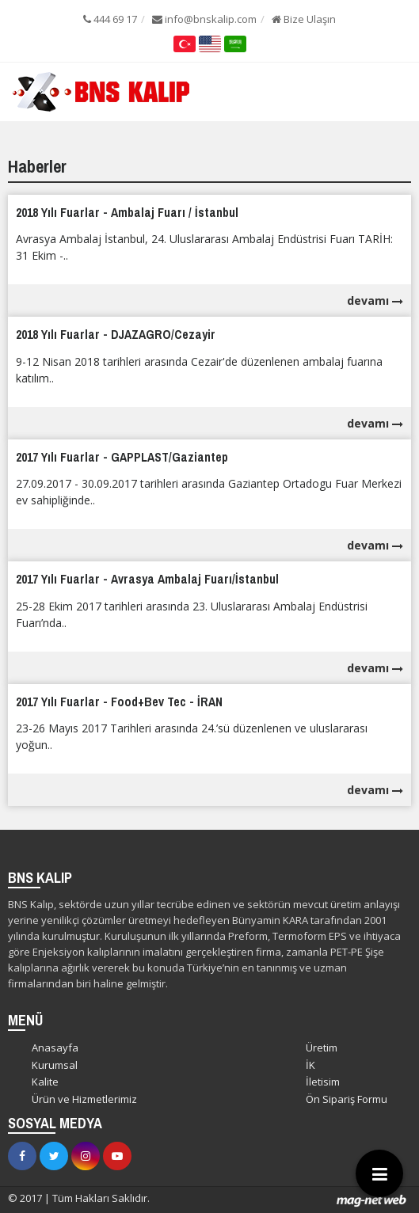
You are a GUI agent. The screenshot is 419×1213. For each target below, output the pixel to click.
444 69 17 (110, 19)
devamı (375, 300)
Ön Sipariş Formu (346, 1099)
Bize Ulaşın (304, 19)
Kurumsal (55, 1065)
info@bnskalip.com (204, 19)
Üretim (321, 1047)
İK (310, 1065)
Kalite (45, 1081)
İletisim (323, 1081)
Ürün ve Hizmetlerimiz (84, 1099)
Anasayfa (55, 1047)
